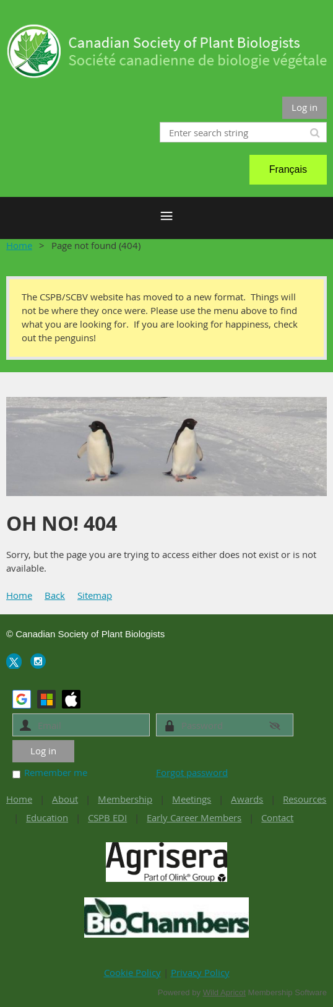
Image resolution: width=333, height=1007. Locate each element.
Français (288, 169)
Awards (247, 799)
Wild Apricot (224, 992)
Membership (125, 799)
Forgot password (192, 772)
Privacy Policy (200, 972)
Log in (305, 107)
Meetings (191, 799)
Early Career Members (194, 817)
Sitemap (94, 595)
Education (47, 817)
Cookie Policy (132, 972)
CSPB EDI (107, 817)
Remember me (55, 772)
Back (55, 595)
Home (19, 245)
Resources (304, 799)
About (65, 799)
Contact (277, 817)
